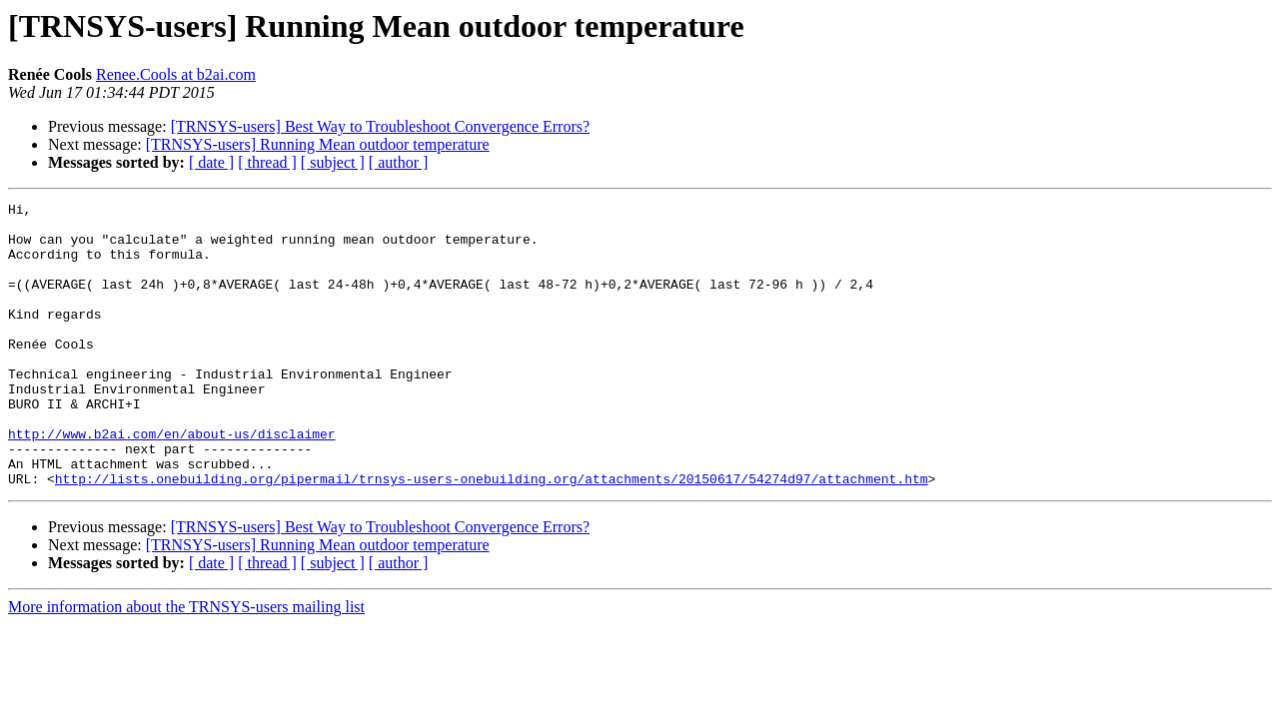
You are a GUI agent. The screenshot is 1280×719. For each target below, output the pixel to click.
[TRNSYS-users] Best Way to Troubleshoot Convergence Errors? (380, 126)
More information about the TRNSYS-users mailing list (186, 663)
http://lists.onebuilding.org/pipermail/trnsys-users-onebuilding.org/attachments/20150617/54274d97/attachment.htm (491, 535)
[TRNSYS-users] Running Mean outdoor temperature (318, 144)
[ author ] (399, 162)
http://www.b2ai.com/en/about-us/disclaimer (172, 481)
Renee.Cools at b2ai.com (176, 74)
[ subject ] (333, 162)
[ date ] (211, 162)
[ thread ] (267, 162)
